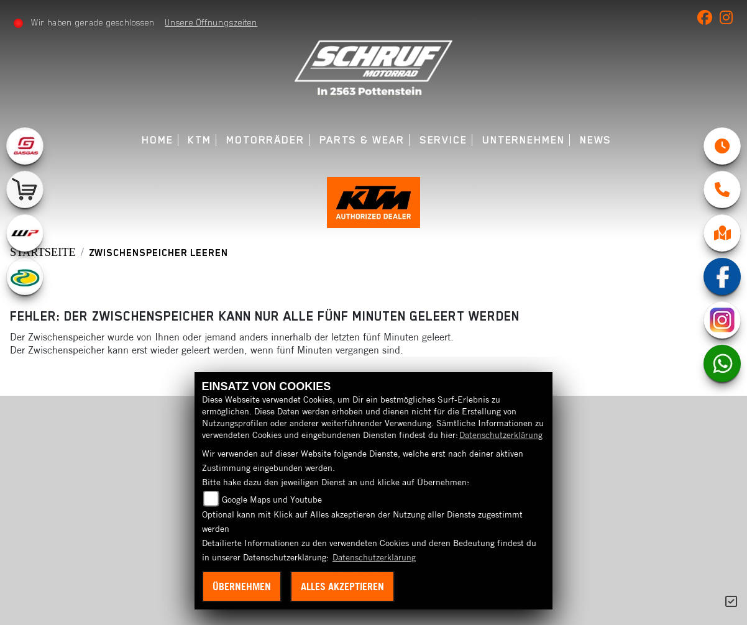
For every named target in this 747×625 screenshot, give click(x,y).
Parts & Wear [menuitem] (362, 140)
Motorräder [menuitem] (265, 140)
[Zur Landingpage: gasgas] (25, 146)
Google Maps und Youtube (272, 499)
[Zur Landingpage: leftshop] (25, 189)
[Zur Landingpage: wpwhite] (25, 233)
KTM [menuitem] (199, 140)
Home (157, 140)
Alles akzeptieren (342, 586)
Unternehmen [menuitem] (523, 140)
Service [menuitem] (443, 140)
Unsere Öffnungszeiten (211, 22)
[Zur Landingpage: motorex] (25, 276)
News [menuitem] (596, 140)
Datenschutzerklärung (501, 434)
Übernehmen (242, 586)
